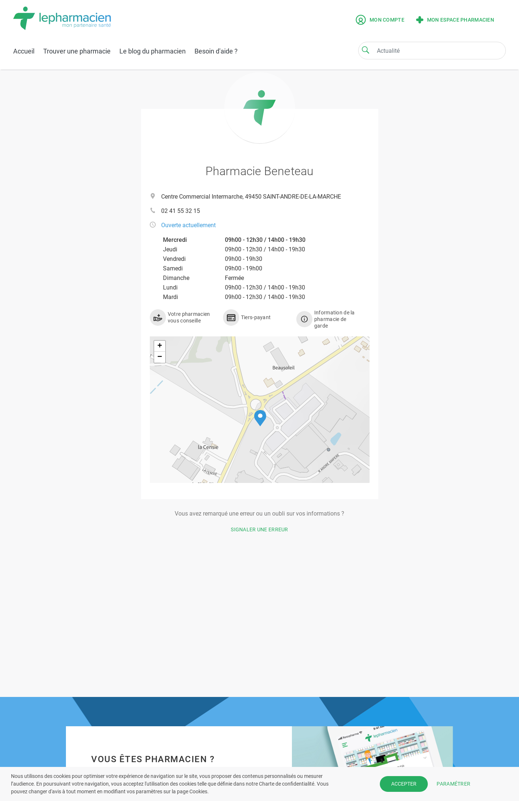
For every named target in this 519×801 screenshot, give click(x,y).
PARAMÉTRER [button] (453, 784)
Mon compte (380, 20)
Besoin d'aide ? (216, 51)
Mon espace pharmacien (455, 19)
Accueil (23, 51)
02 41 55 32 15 (180, 210)
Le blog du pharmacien (152, 51)
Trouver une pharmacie (77, 51)
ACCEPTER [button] (403, 784)
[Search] (365, 49)
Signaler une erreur (259, 529)
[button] (260, 418)
